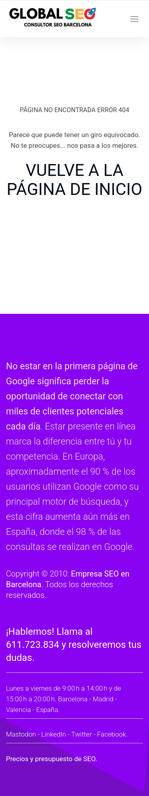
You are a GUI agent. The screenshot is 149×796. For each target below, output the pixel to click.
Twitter (81, 734)
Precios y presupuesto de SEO (50, 759)
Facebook (111, 734)
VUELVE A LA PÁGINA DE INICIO (74, 179)
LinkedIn (53, 734)
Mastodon (21, 734)
